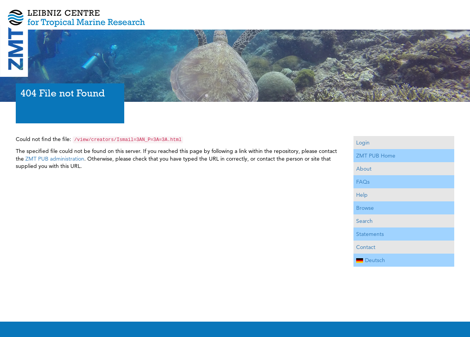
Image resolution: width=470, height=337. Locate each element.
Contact (365, 247)
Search (364, 220)
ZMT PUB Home (375, 155)
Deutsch (370, 260)
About (364, 168)
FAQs (363, 181)
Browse (365, 207)
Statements (370, 234)
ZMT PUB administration (54, 158)
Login (363, 142)
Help (362, 194)
